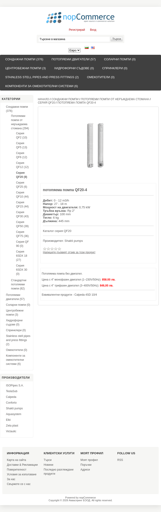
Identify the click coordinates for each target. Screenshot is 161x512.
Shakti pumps (14, 408)
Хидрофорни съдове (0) (74, 68)
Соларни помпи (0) (120, 59)
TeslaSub (11, 391)
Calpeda (11, 397)
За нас (11, 479)
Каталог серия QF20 (57, 231)
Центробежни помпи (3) (25, 68)
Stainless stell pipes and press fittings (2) (42, 77)
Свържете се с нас (19, 484)
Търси (48, 460)
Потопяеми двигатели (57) (74, 59)
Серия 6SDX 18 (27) (21, 256)
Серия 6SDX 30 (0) (21, 269)
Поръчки (86, 464)
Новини (48, 464)
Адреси (85, 469)
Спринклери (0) (114, 68)
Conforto (11, 402)
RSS (120, 460)
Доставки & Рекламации (22, 464)
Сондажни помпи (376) (24, 59)
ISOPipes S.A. (15, 385)
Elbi (8, 419)
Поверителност (16, 469)
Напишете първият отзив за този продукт (69, 252)
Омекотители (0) (100, 77)
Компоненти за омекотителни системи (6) (41, 86)
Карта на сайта (16, 460)
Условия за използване (21, 474)
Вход (93, 29)
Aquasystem (13, 414)
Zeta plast (12, 425)
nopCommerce (87, 497)
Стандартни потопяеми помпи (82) (18, 284)
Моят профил (89, 460)
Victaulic (11, 431)
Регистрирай (77, 29)
